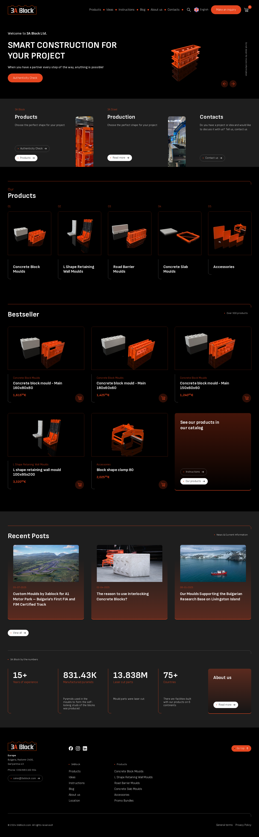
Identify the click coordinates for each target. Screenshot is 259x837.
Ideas (109, 10)
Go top (241, 748)
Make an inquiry (226, 10)
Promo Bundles (124, 800)
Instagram (78, 748)
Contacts (174, 10)
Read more (119, 157)
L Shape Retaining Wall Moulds (133, 777)
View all (17, 633)
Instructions (126, 10)
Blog (143, 10)
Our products (193, 481)
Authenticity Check (25, 78)
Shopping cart (246, 10)
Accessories (121, 795)
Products (95, 10)
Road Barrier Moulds (127, 783)
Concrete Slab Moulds (128, 789)
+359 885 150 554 (26, 769)
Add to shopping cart (79, 398)
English (201, 10)
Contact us (211, 158)
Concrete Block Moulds (128, 771)
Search (189, 10)
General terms (224, 825)
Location (74, 800)
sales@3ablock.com (24, 778)
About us (156, 10)
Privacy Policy (243, 825)
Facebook (71, 748)
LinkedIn (85, 748)
